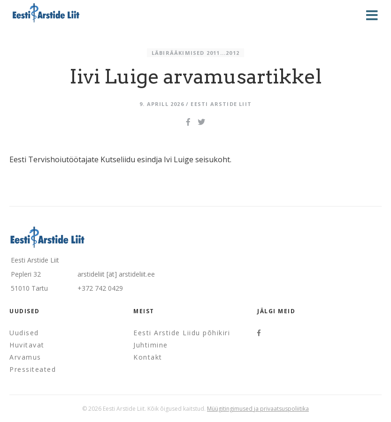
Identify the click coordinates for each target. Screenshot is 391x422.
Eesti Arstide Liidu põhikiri (181, 332)
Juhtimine (150, 344)
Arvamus (25, 357)
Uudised (24, 332)
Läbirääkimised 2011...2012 (195, 52)
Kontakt (147, 357)
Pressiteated (32, 369)
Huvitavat (27, 344)
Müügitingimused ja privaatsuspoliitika (258, 409)
